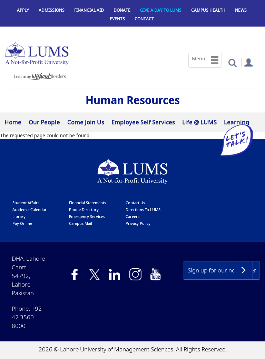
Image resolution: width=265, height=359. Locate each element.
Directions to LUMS (143, 209)
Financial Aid (89, 10)
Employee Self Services (143, 122)
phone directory (84, 209)
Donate (122, 10)
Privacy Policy (138, 223)
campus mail (80, 223)
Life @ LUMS (199, 122)
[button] (232, 62)
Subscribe (243, 270)
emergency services (87, 216)
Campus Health (208, 10)
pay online (22, 223)
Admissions (52, 10)
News (241, 10)
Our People (44, 122)
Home (12, 122)
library (19, 216)
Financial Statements (87, 202)
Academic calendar (29, 209)
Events (117, 19)
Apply (23, 10)
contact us (135, 202)
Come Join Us (85, 122)
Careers (132, 216)
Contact (144, 19)
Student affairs (25, 202)
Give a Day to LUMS (160, 10)
